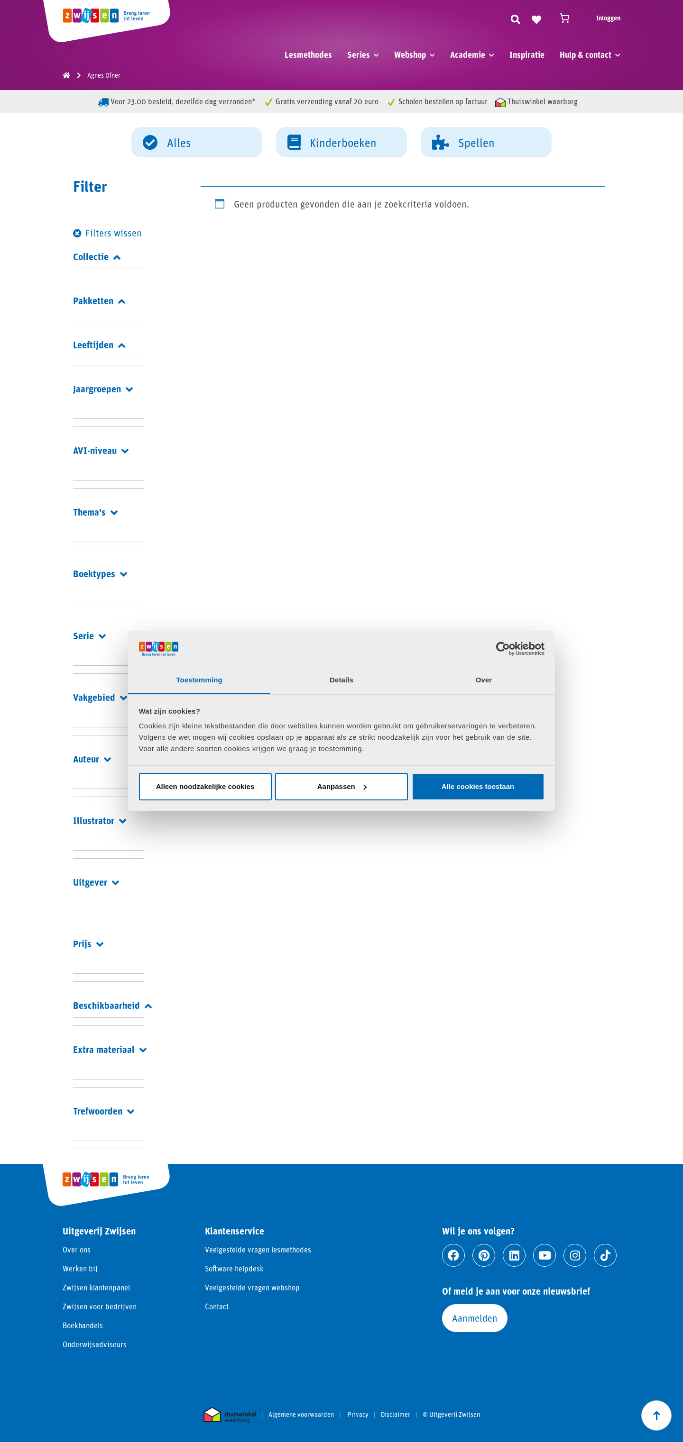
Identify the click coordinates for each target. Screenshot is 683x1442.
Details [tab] (341, 680)
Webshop (410, 54)
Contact (217, 1306)
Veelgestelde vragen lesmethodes (258, 1249)
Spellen (463, 142)
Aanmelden (475, 1318)
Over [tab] (484, 680)
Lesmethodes (308, 54)
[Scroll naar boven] (656, 1415)
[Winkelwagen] (569, 18)
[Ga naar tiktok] (605, 1255)
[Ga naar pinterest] (483, 1255)
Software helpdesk (234, 1268)
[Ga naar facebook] (453, 1255)
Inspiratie (527, 54)
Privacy (358, 1414)
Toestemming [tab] (199, 680)
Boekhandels (83, 1325)
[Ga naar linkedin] (514, 1255)
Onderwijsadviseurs (95, 1344)
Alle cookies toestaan (478, 786)
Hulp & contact (585, 54)
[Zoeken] (515, 18)
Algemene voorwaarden (301, 1414)
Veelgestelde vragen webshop (252, 1287)
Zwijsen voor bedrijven (100, 1306)
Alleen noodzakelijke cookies (205, 786)
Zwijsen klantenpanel (96, 1287)
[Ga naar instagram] (574, 1255)
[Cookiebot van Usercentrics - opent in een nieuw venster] (503, 649)
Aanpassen (342, 786)
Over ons (77, 1249)
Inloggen (608, 17)
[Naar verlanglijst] (536, 18)
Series (358, 54)
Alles (167, 142)
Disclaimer (395, 1414)
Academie (467, 54)
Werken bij (80, 1268)
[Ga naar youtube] (544, 1255)
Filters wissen (113, 233)
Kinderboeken (332, 142)
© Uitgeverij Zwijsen (451, 1414)
